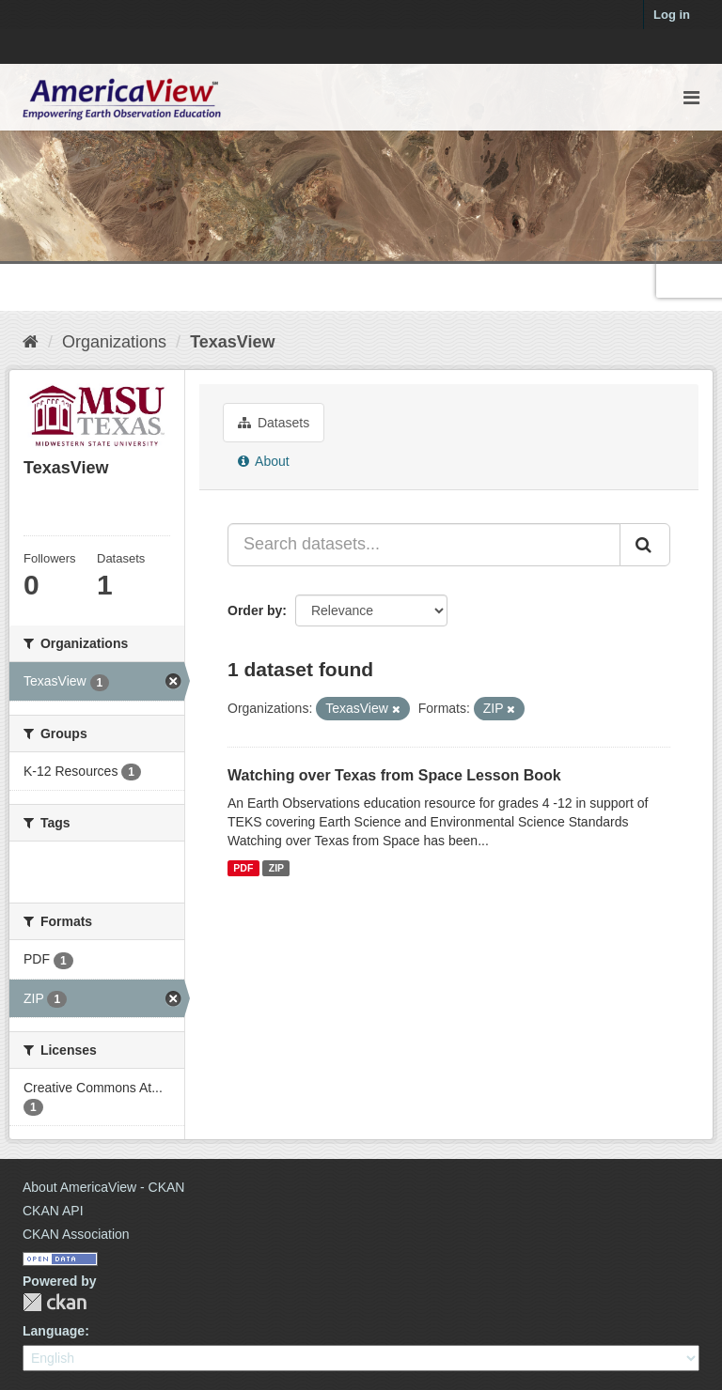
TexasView (232, 341)
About (264, 461)
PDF (243, 867)
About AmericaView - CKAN (103, 1187)
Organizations (114, 341)
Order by (255, 610)
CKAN (54, 1302)
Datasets (273, 422)
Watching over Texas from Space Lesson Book (394, 775)
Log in (671, 15)
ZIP (276, 867)
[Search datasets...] (424, 544)
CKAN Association (76, 1234)
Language (54, 1330)
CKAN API (53, 1210)
